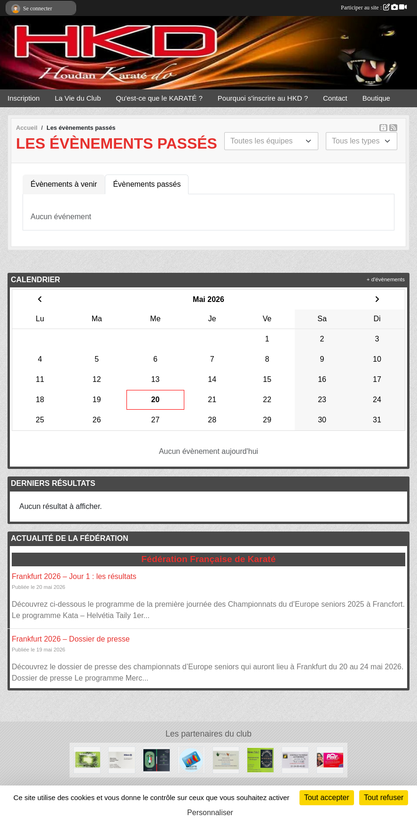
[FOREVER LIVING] (226, 759)
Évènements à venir (64, 184)
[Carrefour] (191, 759)
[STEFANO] (156, 759)
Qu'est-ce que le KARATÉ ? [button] (159, 98)
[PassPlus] (330, 759)
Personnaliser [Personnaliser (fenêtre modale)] (210, 813)
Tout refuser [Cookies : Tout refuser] (383, 797)
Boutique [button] (376, 98)
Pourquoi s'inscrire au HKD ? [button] (263, 98)
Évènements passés (147, 184)
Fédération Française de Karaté (209, 559)
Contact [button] (335, 98)
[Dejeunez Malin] (260, 759)
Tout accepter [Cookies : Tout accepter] (326, 797)
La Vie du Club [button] (78, 98)
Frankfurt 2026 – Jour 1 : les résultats (74, 576)
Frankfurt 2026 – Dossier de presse (71, 639)
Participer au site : (374, 7)
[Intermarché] (87, 759)
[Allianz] (121, 759)
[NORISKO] (295, 759)
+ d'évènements (386, 279)
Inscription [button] (23, 98)
